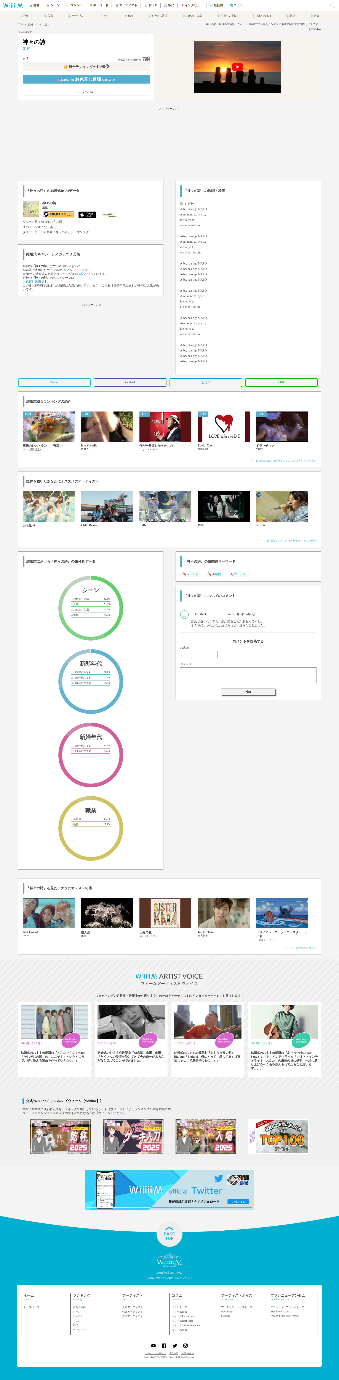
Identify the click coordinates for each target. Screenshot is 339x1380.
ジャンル (78, 1316)
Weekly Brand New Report (284, 1315)
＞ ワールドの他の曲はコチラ (298, 948)
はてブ (206, 382)
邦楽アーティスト (132, 1311)
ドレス (77, 1320)
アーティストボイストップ (236, 1307)
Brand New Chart (279, 1311)
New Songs (227, 1311)
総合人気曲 (79, 1307)
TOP (20, 24)
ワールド (50, 227)
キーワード (79, 1329)
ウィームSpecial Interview (186, 1325)
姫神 (30, 24)
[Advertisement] (169, 143)
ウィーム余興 (179, 1329)
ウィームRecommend (183, 1316)
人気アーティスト (132, 1307)
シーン (77, 1311)
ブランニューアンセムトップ (287, 1307)
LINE (281, 382)
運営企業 (174, 1353)
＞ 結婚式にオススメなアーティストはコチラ (289, 540)
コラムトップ (179, 1307)
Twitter (54, 382)
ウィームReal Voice (182, 1320)
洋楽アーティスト (132, 1316)
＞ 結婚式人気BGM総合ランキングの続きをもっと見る (283, 460)
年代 (75, 1325)
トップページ (31, 1307)
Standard (225, 1315)
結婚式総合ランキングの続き (48, 401)
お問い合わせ (187, 1353)
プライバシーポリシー (155, 1353)
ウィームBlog (179, 1311)
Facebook (130, 382)
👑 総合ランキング (86, 67)
